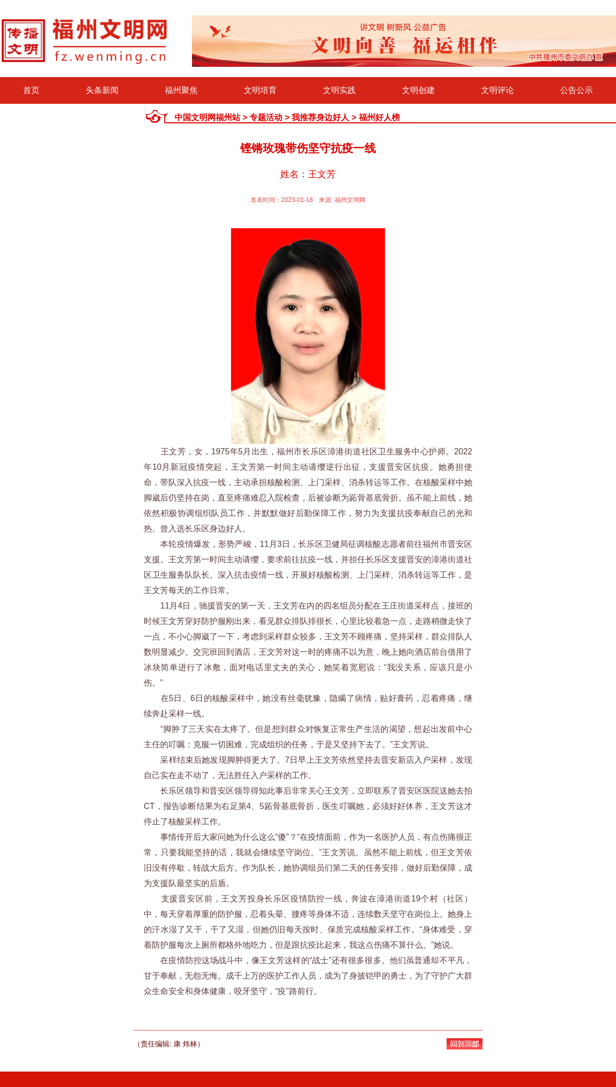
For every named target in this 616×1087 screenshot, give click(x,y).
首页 (31, 90)
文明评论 (497, 90)
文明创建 (418, 90)
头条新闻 (102, 90)
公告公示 (576, 90)
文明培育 (260, 90)
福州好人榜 (379, 117)
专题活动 (265, 117)
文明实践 (339, 90)
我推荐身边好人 (320, 117)
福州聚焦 (181, 90)
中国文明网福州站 (207, 117)
